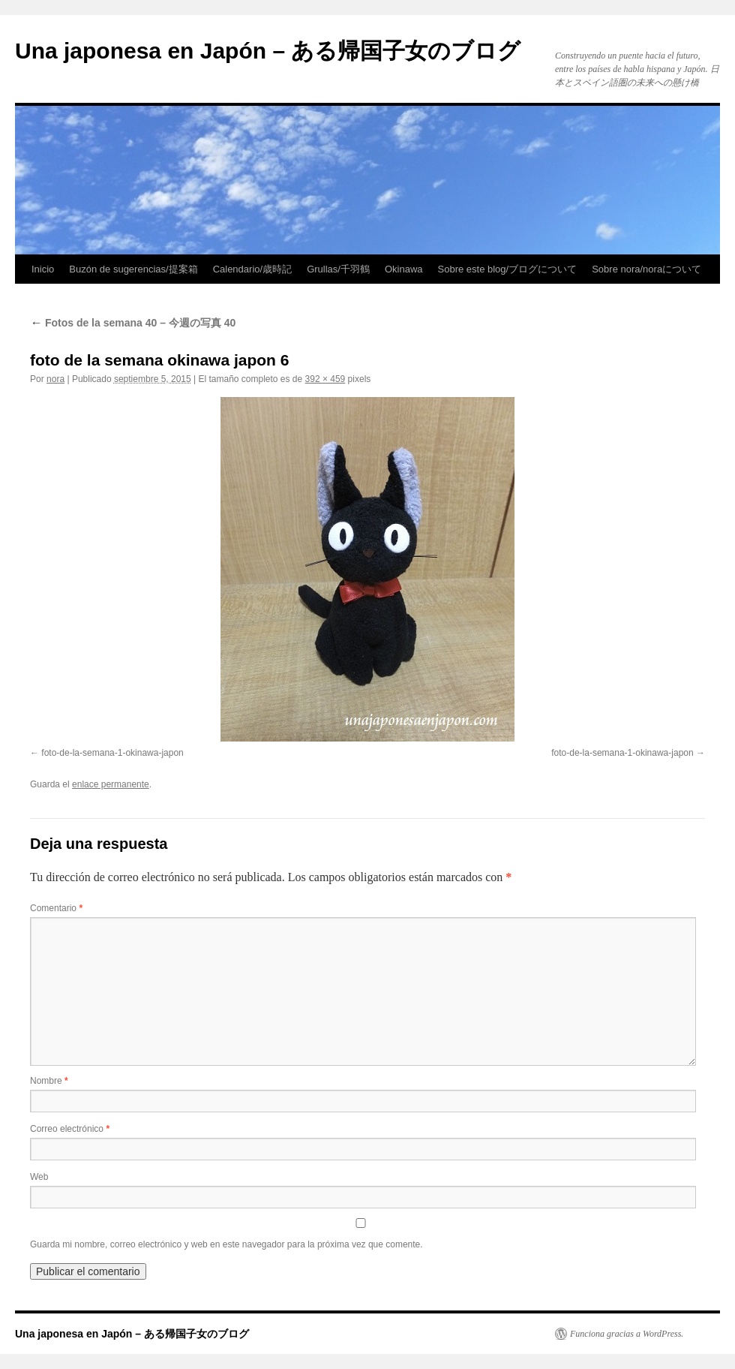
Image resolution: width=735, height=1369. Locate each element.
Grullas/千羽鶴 (338, 269)
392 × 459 (325, 379)
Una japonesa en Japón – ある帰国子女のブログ (267, 50)
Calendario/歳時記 (252, 269)
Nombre (49, 1081)
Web (39, 1177)
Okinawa (404, 269)
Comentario (56, 908)
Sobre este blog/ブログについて (508, 269)
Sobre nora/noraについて (646, 269)
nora (55, 379)
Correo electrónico (70, 1129)
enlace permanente (110, 784)
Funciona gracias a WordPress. (626, 1333)
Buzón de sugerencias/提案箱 (133, 269)
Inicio (43, 269)
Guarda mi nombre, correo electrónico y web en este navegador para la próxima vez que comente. (226, 1244)
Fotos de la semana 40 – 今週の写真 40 (133, 323)
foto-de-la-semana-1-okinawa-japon (112, 753)
